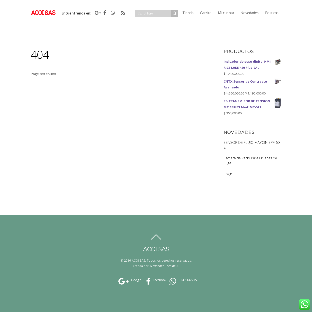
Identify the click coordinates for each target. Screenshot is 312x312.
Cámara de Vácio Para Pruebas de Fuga (250, 160)
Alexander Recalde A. (164, 266)
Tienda (188, 12)
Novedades (249, 12)
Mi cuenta (226, 12)
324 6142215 (182, 280)
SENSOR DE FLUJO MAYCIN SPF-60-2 (252, 145)
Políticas (272, 12)
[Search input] (154, 13)
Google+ (130, 280)
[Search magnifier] (174, 13)
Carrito (206, 12)
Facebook (155, 280)
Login (228, 173)
